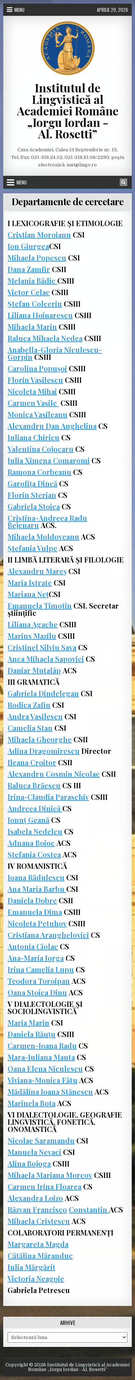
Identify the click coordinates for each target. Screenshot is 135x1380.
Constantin (89, 1209)
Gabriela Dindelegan (43, 693)
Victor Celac (29, 292)
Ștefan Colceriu (35, 303)
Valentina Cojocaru (40, 449)
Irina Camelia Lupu (41, 969)
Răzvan (20, 1209)
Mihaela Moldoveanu (43, 536)
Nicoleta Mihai (32, 391)
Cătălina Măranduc (40, 1255)
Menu (19, 9)
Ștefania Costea (34, 854)
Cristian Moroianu (39, 234)
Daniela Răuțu (31, 1034)
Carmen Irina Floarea (44, 1186)
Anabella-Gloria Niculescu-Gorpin (55, 353)
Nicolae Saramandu (41, 1140)
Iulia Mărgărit (31, 1267)
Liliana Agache (33, 624)
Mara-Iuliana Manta (41, 1057)
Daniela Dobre (32, 900)
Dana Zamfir (29, 269)
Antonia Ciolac (33, 946)
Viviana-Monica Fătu (42, 1080)
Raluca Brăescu (34, 785)
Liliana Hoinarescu (40, 315)
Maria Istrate (30, 582)
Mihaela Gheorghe (40, 739)
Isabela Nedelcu (35, 831)
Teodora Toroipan (39, 981)
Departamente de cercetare (68, 201)
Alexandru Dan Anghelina (52, 426)
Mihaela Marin (32, 326)
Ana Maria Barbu (37, 889)
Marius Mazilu (32, 636)
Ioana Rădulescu (36, 877)
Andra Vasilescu (35, 716)
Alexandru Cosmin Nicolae (54, 774)
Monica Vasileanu (37, 414)
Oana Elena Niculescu (45, 1068)
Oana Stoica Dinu (37, 992)
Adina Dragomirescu (44, 751)
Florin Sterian (32, 495)
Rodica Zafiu (29, 705)
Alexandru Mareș (37, 571)
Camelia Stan (30, 728)
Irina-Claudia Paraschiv (48, 797)
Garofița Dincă (32, 483)
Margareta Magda (38, 1244)
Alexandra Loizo (35, 1198)
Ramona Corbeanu (39, 472)
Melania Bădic (32, 280)
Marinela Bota (31, 1103)
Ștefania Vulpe (32, 548)
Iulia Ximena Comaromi (49, 460)
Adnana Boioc (31, 843)
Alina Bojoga (29, 1163)
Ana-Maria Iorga (36, 958)
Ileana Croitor (32, 762)
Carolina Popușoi (37, 368)
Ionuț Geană (28, 820)
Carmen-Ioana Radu (42, 1045)
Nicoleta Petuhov (37, 923)
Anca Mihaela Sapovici (46, 659)
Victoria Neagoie (36, 1278)
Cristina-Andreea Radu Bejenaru (47, 521)
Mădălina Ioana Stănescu (50, 1091)
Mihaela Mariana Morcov (50, 1175)
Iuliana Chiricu (33, 437)
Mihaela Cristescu (39, 1221)
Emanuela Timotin (40, 605)
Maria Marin (28, 1022)
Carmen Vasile (33, 403)
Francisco (50, 1209)
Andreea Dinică (35, 808)
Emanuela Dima (35, 912)
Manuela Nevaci (34, 1152)
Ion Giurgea (28, 246)
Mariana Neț (28, 594)
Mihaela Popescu (37, 257)
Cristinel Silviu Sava (42, 647)
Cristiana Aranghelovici (48, 935)
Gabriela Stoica (34, 506)
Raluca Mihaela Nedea (45, 338)
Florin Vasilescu (35, 380)
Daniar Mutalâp (34, 670)
